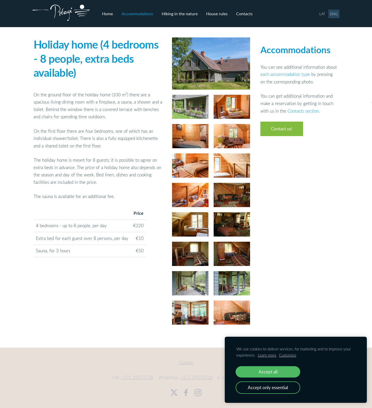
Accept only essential (268, 387)
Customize (287, 355)
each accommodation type (285, 74)
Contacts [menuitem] (245, 13)
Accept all (268, 372)
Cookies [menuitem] (186, 362)
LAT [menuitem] (321, 13)
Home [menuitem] (108, 13)
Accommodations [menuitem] (138, 13)
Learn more (267, 355)
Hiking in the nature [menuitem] (181, 13)
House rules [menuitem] (218, 13)
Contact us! (281, 128)
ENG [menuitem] (333, 13)
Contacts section (303, 110)
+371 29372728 (137, 377)
